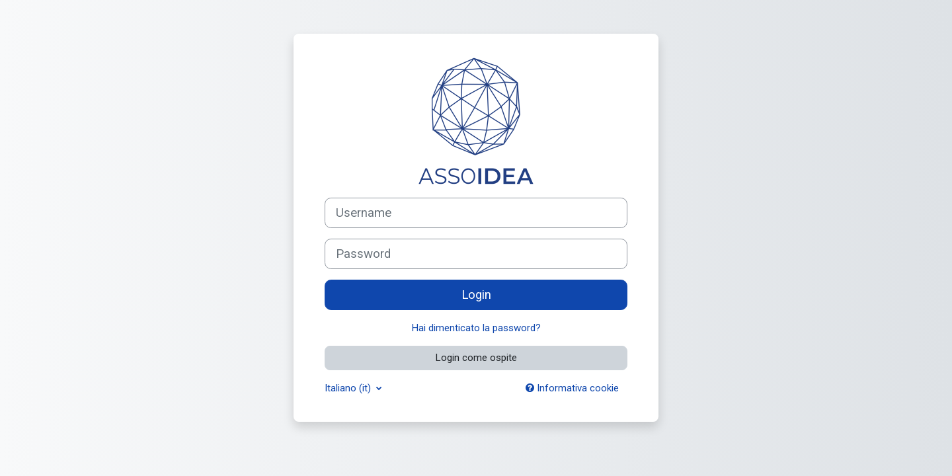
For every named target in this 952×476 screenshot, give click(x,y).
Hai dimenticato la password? (476, 328)
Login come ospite (476, 358)
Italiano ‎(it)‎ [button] (349, 388)
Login (476, 295)
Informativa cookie (572, 388)
